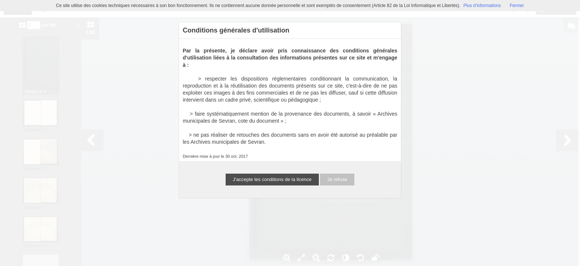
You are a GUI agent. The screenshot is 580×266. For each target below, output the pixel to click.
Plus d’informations (482, 5)
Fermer (517, 5)
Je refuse (337, 179)
